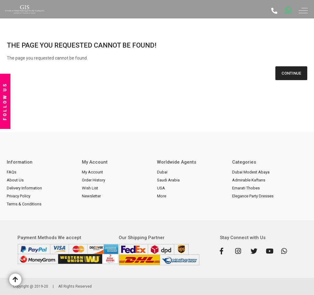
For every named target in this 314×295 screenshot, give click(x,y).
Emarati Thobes (246, 188)
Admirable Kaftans (248, 180)
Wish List (90, 188)
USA (161, 188)
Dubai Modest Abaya (251, 172)
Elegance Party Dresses (253, 196)
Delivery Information (24, 188)
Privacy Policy (18, 196)
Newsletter (91, 196)
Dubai (162, 172)
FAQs (11, 172)
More (161, 196)
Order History (93, 180)
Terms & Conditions (24, 204)
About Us (15, 180)
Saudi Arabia (168, 180)
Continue (291, 73)
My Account (92, 172)
